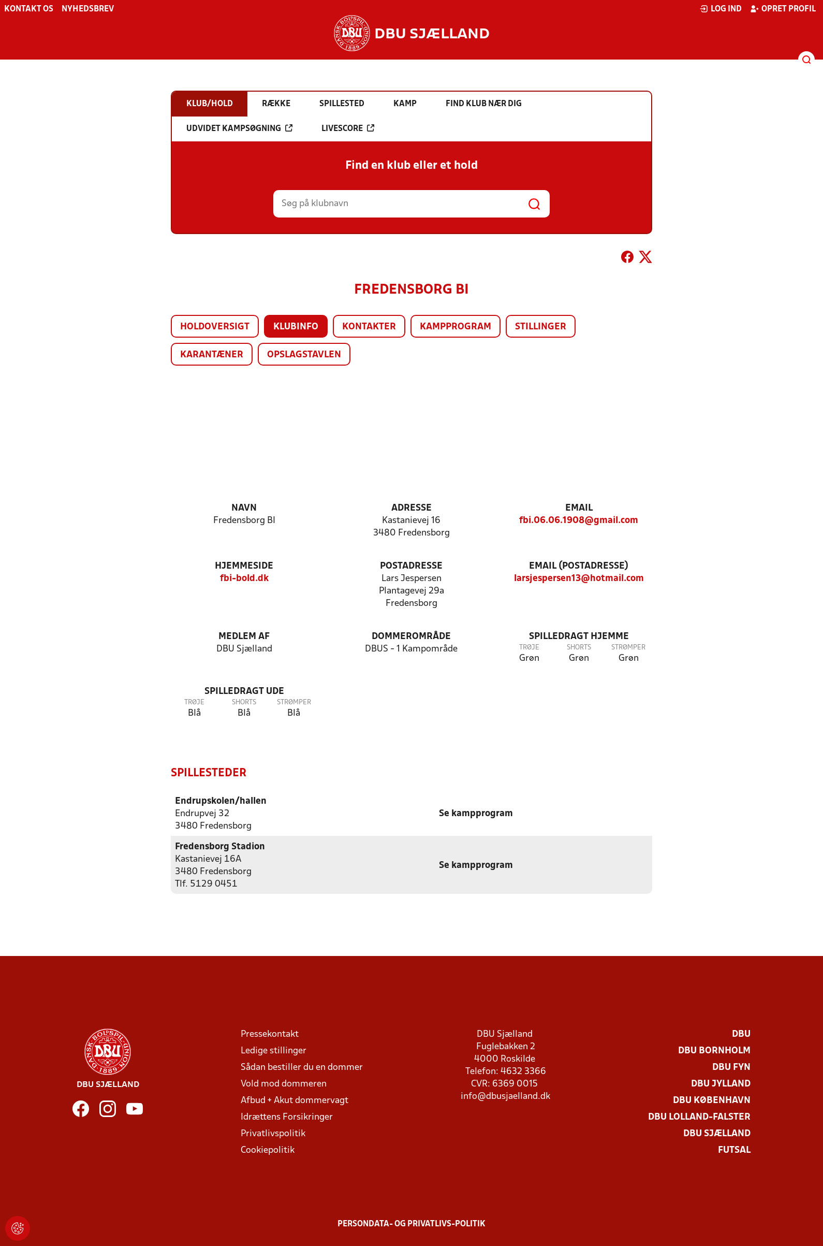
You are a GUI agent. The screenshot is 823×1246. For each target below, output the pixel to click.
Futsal (734, 1150)
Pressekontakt (270, 1034)
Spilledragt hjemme (579, 636)
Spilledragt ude (244, 691)
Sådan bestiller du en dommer (302, 1067)
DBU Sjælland (717, 1133)
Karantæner (211, 355)
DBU (741, 1034)
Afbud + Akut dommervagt (294, 1100)
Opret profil (783, 8)
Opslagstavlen (304, 355)
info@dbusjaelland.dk (505, 1096)
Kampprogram (455, 327)
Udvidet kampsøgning (239, 128)
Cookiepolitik (268, 1150)
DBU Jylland (721, 1083)
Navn (244, 508)
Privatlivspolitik (273, 1133)
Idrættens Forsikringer (287, 1116)
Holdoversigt (214, 327)
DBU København (712, 1100)
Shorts (579, 647)
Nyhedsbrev (88, 9)
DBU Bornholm (714, 1050)
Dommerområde (411, 636)
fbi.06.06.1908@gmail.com (578, 520)
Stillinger (540, 327)
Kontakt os (28, 9)
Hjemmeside (244, 566)
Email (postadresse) (578, 566)
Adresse (411, 508)
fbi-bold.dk (244, 578)
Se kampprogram (476, 813)
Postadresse (411, 566)
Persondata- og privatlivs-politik (411, 1223)
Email (579, 508)
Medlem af (244, 636)
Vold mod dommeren (284, 1083)
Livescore (347, 128)
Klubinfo (295, 327)
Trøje (529, 647)
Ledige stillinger (273, 1050)
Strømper (628, 647)
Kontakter (369, 327)
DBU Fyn (731, 1067)
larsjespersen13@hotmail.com (579, 578)
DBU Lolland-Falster (699, 1116)
